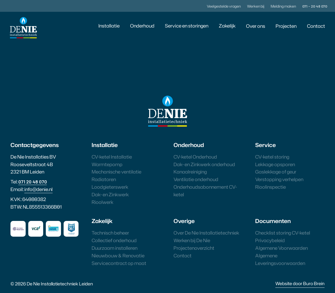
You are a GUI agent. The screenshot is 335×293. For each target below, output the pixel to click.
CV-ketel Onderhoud (195, 156)
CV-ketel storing (272, 156)
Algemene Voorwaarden (281, 248)
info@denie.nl (38, 189)
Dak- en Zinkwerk (110, 194)
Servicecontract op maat (119, 263)
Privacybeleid (270, 240)
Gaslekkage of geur (275, 171)
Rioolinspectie (270, 186)
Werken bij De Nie (192, 240)
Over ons (255, 26)
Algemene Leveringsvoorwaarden (280, 259)
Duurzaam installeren (114, 248)
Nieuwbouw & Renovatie (118, 255)
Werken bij (255, 6)
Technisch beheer (110, 232)
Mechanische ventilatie (116, 171)
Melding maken (283, 6)
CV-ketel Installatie (112, 156)
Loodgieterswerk (110, 186)
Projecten (286, 26)
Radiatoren (104, 179)
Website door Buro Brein (300, 283)
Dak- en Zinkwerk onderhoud (204, 164)
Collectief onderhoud (114, 240)
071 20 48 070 (32, 182)
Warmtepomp (107, 164)
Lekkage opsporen (275, 164)
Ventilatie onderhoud (196, 179)
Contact (316, 26)
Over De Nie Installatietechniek (206, 232)
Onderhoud (142, 25)
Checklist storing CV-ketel (282, 232)
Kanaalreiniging (190, 171)
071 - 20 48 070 (314, 6)
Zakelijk (227, 25)
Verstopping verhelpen (279, 179)
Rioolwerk (102, 202)
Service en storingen (186, 25)
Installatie (109, 25)
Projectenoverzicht (194, 248)
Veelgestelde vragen (224, 6)
